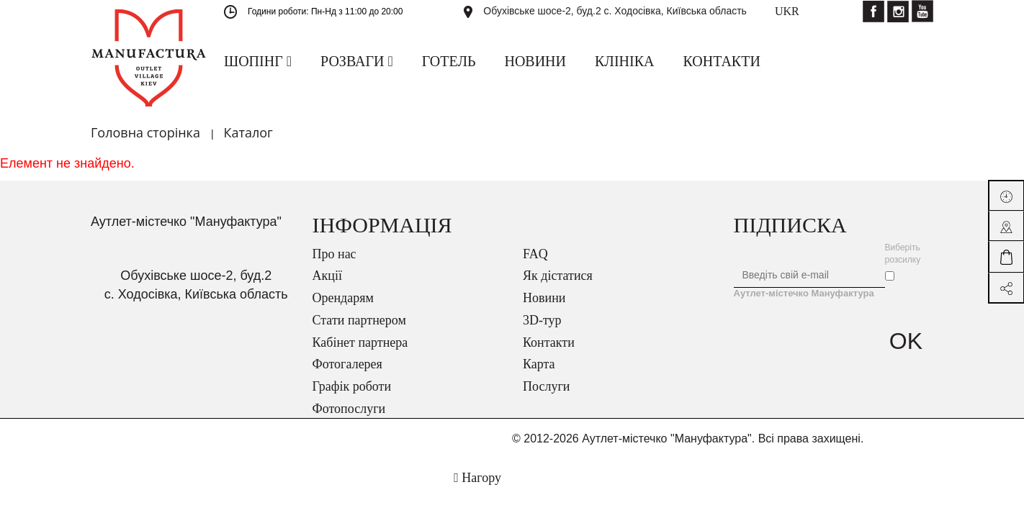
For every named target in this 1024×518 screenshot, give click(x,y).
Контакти (549, 342)
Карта (539, 364)
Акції (327, 275)
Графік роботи (352, 386)
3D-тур (542, 320)
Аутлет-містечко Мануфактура (804, 293)
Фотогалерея (347, 364)
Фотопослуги (349, 408)
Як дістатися (558, 275)
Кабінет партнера (360, 342)
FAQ (535, 254)
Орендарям (343, 298)
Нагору (477, 478)
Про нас (334, 254)
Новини (544, 298)
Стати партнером (359, 320)
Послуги (546, 386)
